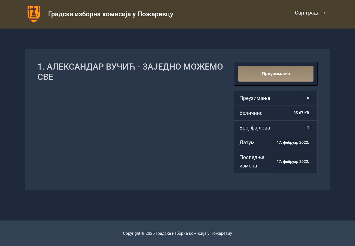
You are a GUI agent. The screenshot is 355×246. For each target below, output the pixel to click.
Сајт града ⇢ (310, 13)
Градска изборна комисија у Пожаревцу (110, 14)
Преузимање (276, 73)
